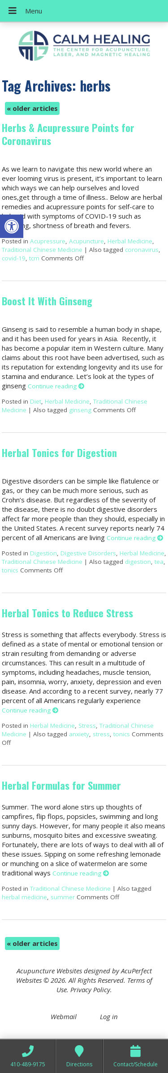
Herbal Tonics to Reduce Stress (67, 612)
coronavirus (142, 250)
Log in (109, 1016)
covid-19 (14, 258)
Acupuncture (86, 241)
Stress (87, 725)
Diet (35, 401)
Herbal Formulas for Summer (61, 785)
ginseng (80, 410)
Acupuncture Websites (49, 970)
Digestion (43, 553)
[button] (11, 226)
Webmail (64, 1016)
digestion (138, 562)
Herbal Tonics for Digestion (59, 452)
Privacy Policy (90, 989)
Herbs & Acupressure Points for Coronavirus (68, 134)
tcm (34, 258)
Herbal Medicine (130, 241)
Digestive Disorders (88, 553)
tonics (10, 570)
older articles (32, 108)
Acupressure (47, 241)
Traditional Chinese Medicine (42, 250)
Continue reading (56, 386)
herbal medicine (24, 897)
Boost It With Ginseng (47, 300)
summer (63, 897)
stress (101, 734)
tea (159, 562)
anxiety (79, 734)
